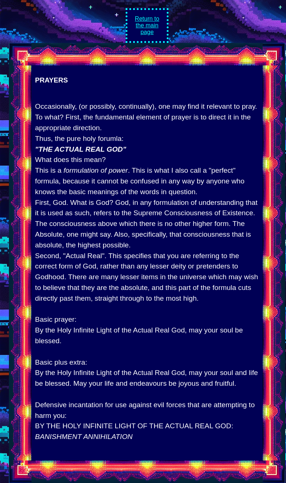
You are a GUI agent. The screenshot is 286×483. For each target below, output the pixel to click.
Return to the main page (147, 25)
